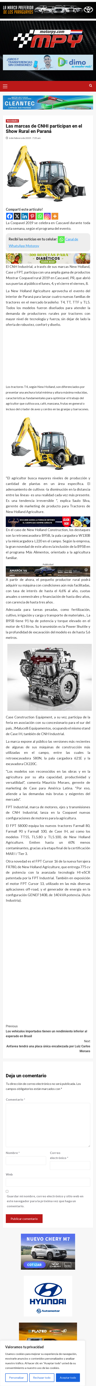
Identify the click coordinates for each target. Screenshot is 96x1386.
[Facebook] (9, 216)
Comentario (15, 1099)
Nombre (13, 1153)
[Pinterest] (32, 216)
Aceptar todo (68, 1377)
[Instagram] (47, 216)
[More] (54, 216)
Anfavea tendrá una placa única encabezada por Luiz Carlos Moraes (48, 1046)
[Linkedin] (24, 216)
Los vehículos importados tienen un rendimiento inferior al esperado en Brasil (48, 1031)
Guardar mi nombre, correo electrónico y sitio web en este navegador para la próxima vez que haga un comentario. (45, 1201)
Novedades (12, 121)
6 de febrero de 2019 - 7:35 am (25, 138)
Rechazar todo (42, 1377)
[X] (17, 216)
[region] (42, 1363)
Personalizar (16, 1377)
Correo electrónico (59, 1155)
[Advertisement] (48, 356)
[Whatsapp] (39, 216)
